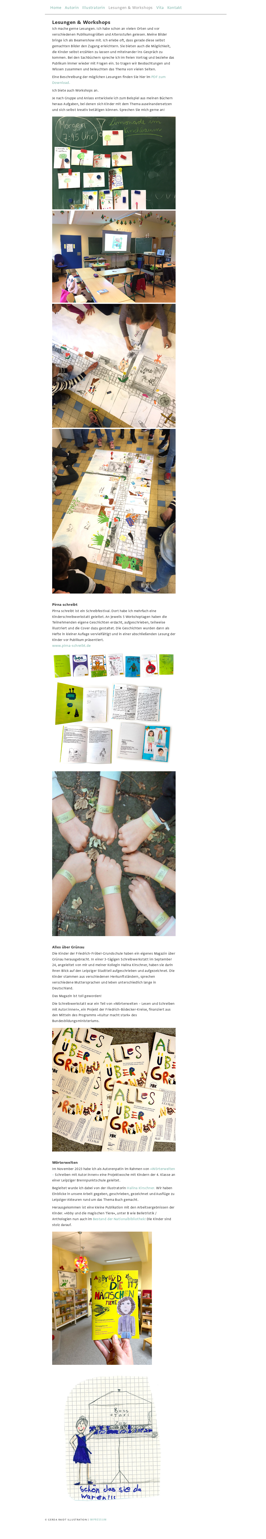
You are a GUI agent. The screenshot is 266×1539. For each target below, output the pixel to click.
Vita (160, 7)
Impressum (98, 1519)
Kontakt (174, 7)
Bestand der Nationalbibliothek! (119, 1219)
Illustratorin (93, 7)
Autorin (72, 7)
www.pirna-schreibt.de (71, 645)
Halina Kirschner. (141, 1188)
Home (55, 7)
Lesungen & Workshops (130, 7)
